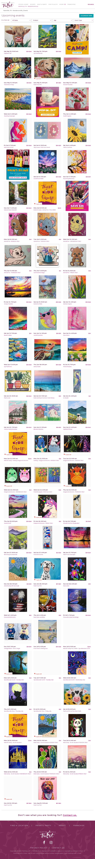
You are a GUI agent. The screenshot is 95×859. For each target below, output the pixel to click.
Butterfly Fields (38, 304)
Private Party (43, 825)
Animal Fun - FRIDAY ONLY (70, 272)
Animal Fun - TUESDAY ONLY (41, 241)
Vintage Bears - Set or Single (12, 648)
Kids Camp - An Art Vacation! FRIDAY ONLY (75, 773)
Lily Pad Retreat (38, 53)
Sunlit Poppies (67, 116)
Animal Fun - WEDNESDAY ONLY (72, 241)
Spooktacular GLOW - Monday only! (14, 679)
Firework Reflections (10, 617)
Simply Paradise (8, 304)
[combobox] (21, 20)
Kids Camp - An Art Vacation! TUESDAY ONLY (75, 742)
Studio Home (23, 4)
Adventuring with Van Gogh (11, 585)
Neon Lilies (66, 585)
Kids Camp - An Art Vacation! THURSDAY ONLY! (46, 773)
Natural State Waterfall (10, 210)
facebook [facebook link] (44, 842)
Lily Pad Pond (7, 366)
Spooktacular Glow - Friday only (42, 711)
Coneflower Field (38, 178)
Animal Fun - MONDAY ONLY (12, 241)
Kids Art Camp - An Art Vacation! (13, 742)
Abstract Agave (67, 304)
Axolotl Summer (38, 335)
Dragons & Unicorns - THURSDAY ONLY (73, 492)
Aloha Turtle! (37, 366)
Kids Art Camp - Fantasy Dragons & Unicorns (16, 460)
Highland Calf (7, 53)
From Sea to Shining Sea (40, 648)
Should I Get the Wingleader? (71, 523)
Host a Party (42, 4)
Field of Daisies (67, 366)
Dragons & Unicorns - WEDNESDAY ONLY (15, 492)
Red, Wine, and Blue (39, 617)
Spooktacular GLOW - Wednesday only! (74, 679)
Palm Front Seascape (69, 554)
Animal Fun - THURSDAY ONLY (12, 272)
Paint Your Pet (38, 84)
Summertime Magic (39, 272)
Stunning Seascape (9, 116)
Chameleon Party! (9, 84)
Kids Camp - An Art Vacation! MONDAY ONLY (46, 742)
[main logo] (8, 2)
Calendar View (86, 15)
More (61, 4)
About (62, 825)
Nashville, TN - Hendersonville (28, 6)
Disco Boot (66, 335)
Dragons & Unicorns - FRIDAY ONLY (43, 523)
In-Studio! (66, 398)
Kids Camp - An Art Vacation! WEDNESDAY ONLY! (17, 773)
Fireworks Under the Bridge (71, 617)
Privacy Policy (38, 848)
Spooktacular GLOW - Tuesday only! (43, 679)
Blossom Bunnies (38, 429)
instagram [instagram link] (51, 842)
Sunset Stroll (7, 523)
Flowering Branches (68, 178)
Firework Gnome (38, 554)
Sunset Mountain (67, 84)
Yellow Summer (67, 147)
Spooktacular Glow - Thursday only (13, 711)
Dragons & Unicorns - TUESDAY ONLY (73, 460)
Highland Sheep (67, 429)
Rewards (91, 4)
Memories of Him (8, 147)
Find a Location (19, 825)
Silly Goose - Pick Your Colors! (42, 147)
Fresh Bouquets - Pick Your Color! (43, 492)
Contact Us (58, 848)
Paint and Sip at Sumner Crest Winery (44, 398)
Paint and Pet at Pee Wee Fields (72, 711)
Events (32, 4)
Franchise (71, 4)
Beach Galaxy (8, 335)
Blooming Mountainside (10, 554)
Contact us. (70, 815)
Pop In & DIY (53, 4)
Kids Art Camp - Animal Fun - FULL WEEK (45, 210)
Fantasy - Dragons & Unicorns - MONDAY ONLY (46, 460)
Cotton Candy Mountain (10, 429)
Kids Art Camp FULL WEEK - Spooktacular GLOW (76, 648)
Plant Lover (7, 398)
